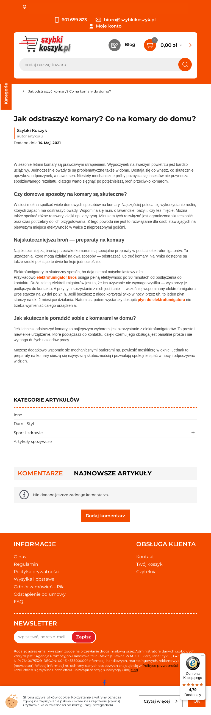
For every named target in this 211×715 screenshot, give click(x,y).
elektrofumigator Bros (57, 277)
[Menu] (202, 656)
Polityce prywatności (160, 665)
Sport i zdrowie (105, 432)
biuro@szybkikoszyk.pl (126, 19)
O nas (20, 556)
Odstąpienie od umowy (40, 594)
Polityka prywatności (36, 571)
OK (196, 701)
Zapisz (83, 637)
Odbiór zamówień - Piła (39, 586)
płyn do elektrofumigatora (161, 299)
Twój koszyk (149, 564)
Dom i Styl (24, 423)
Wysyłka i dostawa (34, 579)
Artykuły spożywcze (33, 441)
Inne (18, 414)
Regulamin (26, 564)
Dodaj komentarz (105, 515)
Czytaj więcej (161, 701)
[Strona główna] (16, 92)
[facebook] (104, 682)
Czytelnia (146, 571)
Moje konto (108, 26)
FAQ (18, 601)
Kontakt (145, 556)
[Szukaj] (185, 64)
